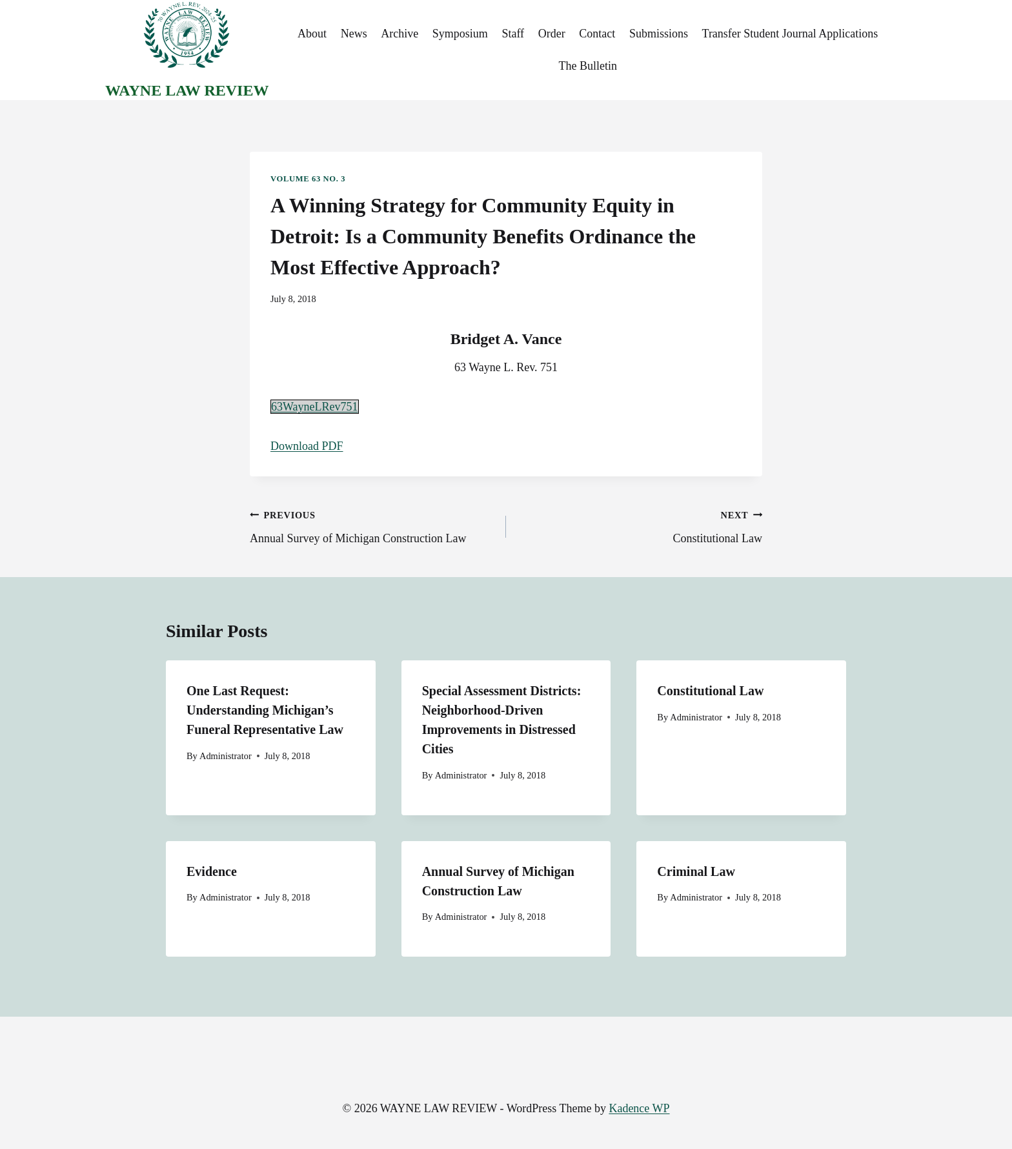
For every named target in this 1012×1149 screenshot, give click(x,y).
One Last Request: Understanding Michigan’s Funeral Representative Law (265, 710)
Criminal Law (696, 871)
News (354, 33)
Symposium (460, 33)
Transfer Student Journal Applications (790, 33)
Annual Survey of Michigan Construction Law (372, 525)
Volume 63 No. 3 (307, 178)
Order (551, 33)
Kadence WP (639, 1108)
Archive (399, 33)
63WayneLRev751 (314, 406)
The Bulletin (587, 65)
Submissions (658, 33)
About (312, 33)
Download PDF (306, 446)
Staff (512, 33)
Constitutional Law (640, 525)
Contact (597, 33)
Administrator (225, 756)
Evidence (212, 871)
